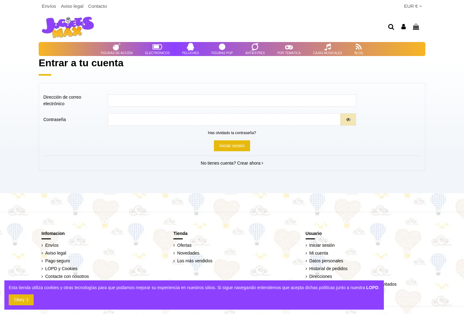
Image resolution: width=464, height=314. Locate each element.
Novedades (188, 253)
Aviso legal (73, 6)
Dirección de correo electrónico (62, 100)
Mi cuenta (318, 253)
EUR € (413, 6)
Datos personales (326, 260)
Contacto (97, 6)
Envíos (49, 6)
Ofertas (184, 245)
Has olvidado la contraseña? (232, 133)
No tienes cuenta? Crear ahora (232, 163)
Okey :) (21, 299)
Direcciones (320, 276)
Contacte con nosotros (67, 276)
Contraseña (54, 119)
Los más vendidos (194, 260)
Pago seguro (57, 260)
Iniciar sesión (232, 145)
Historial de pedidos (328, 268)
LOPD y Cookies (61, 268)
